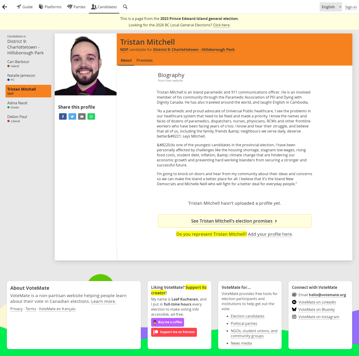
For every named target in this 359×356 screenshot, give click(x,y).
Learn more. (103, 301)
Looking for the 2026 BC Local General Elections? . (180, 25)
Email (319, 294)
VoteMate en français (57, 308)
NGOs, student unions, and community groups (254, 333)
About (126, 60)
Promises (144, 60)
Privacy (16, 308)
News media (241, 343)
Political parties (244, 323)
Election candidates (247, 316)
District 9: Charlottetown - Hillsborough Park (194, 49)
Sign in (351, 7)
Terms (30, 308)
